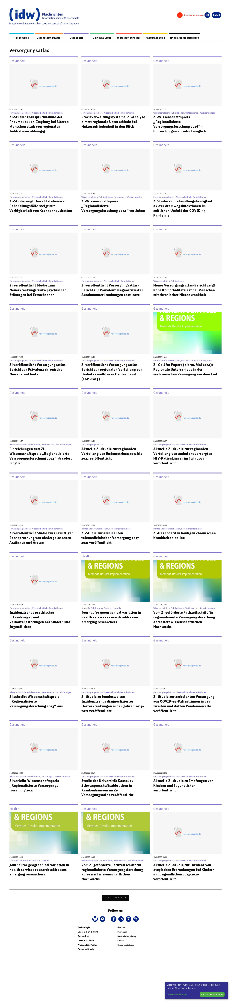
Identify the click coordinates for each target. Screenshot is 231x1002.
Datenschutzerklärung (126, 941)
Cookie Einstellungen (126, 950)
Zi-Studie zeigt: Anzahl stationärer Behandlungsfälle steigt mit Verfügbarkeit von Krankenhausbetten (41, 206)
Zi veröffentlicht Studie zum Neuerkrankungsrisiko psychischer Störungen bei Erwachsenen (38, 290)
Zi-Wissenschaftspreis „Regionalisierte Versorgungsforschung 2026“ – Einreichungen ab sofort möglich (180, 124)
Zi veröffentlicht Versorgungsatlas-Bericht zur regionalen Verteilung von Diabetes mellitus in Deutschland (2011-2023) (112, 372)
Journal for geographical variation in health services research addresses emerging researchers (112, 622)
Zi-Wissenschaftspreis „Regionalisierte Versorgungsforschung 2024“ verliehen (106, 208)
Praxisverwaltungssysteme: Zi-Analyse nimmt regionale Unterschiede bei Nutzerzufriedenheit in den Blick (113, 124)
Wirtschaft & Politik (125, 38)
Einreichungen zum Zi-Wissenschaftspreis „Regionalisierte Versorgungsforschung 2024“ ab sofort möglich (40, 456)
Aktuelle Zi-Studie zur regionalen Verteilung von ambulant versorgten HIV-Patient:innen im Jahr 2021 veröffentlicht (183, 456)
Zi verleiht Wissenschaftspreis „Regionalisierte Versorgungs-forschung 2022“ (35, 790)
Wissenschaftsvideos (183, 38)
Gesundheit (73, 38)
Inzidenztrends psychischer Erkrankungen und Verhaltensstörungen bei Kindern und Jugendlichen (40, 624)
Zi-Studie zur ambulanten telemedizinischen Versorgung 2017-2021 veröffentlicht (111, 537)
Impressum (122, 936)
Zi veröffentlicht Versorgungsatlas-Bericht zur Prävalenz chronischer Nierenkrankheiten (39, 369)
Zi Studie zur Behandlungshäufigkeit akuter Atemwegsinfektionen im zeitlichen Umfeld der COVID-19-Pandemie (184, 208)
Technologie (20, 38)
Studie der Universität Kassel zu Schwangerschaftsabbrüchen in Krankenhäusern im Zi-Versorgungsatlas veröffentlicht (108, 793)
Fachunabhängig (153, 38)
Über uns (121, 932)
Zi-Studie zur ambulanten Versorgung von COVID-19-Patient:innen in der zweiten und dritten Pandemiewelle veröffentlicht (184, 708)
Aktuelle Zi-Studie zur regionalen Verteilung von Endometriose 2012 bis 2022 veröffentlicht (113, 453)
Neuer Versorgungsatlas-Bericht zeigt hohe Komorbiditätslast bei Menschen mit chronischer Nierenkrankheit (185, 290)
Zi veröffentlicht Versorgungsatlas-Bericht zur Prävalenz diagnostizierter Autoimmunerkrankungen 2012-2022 (113, 290)
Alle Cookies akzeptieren (212, 994)
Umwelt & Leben (97, 38)
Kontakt (120, 945)
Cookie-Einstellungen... (177, 994)
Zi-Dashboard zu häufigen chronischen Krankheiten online (179, 535)
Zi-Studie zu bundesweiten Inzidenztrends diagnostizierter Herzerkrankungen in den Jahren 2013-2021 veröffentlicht (113, 708)
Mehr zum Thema (115, 902)
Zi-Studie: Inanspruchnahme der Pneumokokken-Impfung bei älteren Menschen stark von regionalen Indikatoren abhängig (39, 124)
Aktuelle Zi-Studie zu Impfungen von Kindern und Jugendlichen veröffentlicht (184, 790)
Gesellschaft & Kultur (47, 38)
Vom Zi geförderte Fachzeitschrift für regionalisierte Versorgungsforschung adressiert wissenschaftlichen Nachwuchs (185, 624)
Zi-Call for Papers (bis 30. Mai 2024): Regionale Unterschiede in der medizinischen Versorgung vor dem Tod (185, 372)
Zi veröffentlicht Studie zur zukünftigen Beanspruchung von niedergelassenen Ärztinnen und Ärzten (36, 540)
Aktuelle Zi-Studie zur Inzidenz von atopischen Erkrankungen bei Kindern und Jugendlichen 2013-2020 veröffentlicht (184, 877)
